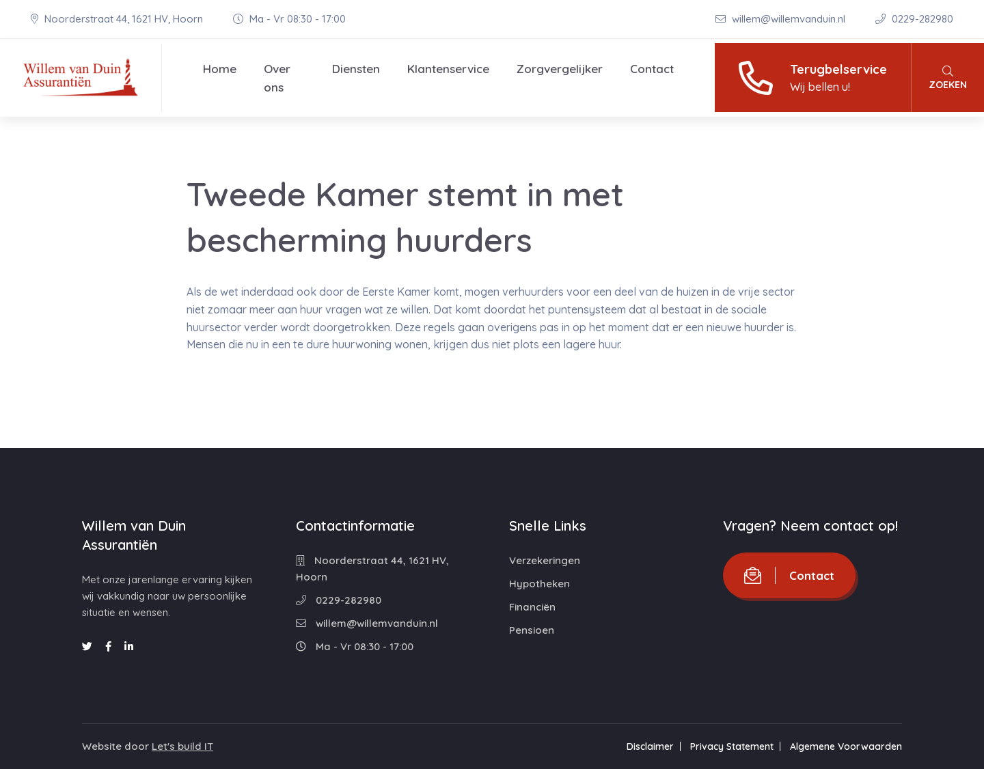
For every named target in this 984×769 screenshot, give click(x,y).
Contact (652, 68)
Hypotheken (539, 583)
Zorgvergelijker (560, 68)
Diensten (356, 68)
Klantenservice (448, 68)
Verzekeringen (544, 560)
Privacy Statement (732, 746)
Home (219, 68)
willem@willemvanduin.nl (781, 18)
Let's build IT (182, 746)
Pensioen (531, 630)
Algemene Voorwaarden (846, 746)
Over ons (277, 77)
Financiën (532, 606)
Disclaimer (650, 746)
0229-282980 (914, 18)
